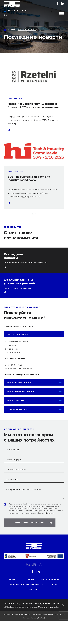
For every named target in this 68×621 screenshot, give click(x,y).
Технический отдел (17, 409)
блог (55, 584)
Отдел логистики (15, 400)
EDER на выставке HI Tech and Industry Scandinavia (29, 178)
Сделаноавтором (29, 564)
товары (29, 579)
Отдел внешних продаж (19, 382)
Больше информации (46, 513)
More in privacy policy (48, 607)
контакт (34, 589)
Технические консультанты (26, 584)
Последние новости (13, 256)
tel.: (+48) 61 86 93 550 (17, 334)
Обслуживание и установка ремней (19, 281)
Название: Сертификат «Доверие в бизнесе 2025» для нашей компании (33, 105)
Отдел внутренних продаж (20, 391)
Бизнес (13, 579)
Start (11, 29)
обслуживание (50, 579)
